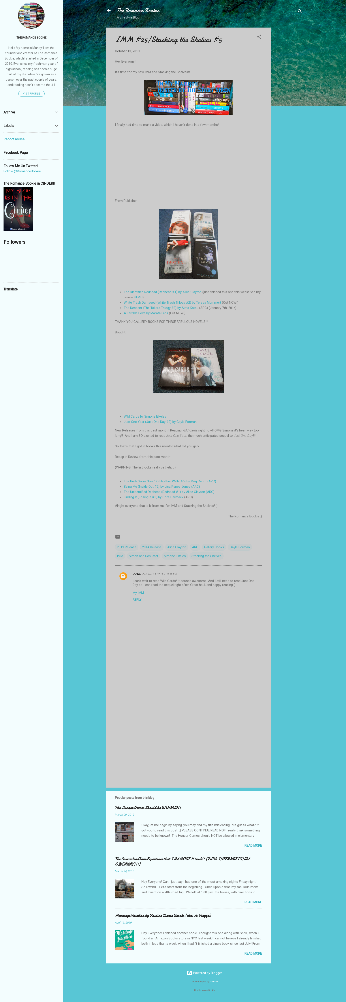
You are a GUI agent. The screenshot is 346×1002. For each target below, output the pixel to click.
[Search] (300, 12)
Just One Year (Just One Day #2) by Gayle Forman (160, 422)
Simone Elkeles (175, 556)
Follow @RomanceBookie (22, 171)
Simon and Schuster (143, 556)
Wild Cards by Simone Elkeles (145, 416)
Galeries (214, 981)
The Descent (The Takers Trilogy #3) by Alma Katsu (161, 308)
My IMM (138, 593)
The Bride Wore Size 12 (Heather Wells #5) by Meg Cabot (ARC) (170, 481)
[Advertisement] (288, 94)
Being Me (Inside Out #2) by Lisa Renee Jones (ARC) (162, 487)
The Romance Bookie (138, 10)
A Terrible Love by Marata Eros (146, 313)
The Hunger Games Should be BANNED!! (148, 808)
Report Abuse (14, 139)
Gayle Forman (240, 547)
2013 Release (126, 547)
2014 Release (152, 547)
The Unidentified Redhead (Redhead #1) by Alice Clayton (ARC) (169, 492)
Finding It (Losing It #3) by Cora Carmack (153, 497)
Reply (137, 599)
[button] (259, 37)
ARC (195, 547)
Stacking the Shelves (207, 556)
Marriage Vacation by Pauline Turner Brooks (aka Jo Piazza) (163, 915)
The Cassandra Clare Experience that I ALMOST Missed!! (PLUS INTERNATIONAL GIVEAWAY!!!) (182, 861)
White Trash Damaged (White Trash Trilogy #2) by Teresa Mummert (172, 303)
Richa (137, 574)
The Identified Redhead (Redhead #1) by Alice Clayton (162, 292)
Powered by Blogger (204, 973)
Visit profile (31, 93)
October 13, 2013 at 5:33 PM (159, 574)
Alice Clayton (176, 547)
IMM (120, 556)
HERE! (138, 297)
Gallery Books (214, 547)
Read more (253, 846)
